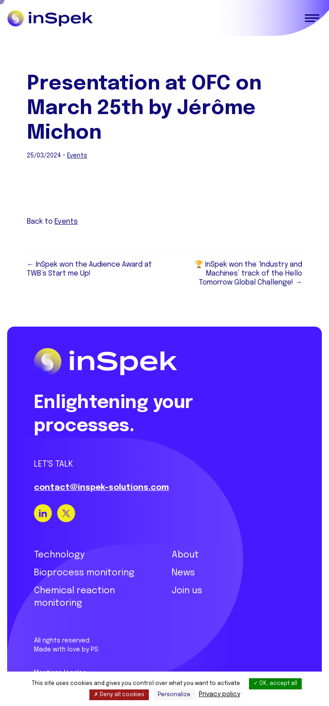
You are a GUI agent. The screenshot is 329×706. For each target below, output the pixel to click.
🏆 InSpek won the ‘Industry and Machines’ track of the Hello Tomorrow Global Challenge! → (248, 273)
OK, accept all (275, 683)
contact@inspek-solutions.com (101, 488)
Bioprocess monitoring (84, 573)
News (183, 573)
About (185, 555)
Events (77, 156)
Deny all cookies (119, 694)
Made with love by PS (66, 649)
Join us (187, 590)
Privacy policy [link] (219, 694)
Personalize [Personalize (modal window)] (174, 694)
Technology (59, 555)
